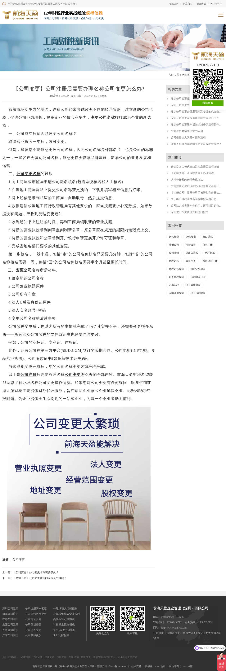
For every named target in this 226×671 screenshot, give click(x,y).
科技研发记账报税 (64, 624)
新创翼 (148, 666)
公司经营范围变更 (36, 613)
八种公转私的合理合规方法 (187, 179)
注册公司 (174, 244)
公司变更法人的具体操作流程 (188, 137)
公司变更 (73, 374)
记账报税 (174, 236)
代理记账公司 (176, 268)
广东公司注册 (10, 635)
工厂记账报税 (61, 635)
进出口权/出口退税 (64, 630)
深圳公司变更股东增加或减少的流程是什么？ (197, 124)
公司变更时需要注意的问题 (187, 131)
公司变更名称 (28, 174)
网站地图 (174, 666)
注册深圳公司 (198, 293)
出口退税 (208, 236)
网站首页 (187, 74)
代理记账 (210, 252)
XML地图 (160, 666)
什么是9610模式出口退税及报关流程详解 (195, 166)
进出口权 (174, 284)
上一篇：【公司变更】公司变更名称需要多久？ (30, 572)
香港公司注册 (210, 260)
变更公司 (24, 270)
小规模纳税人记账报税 (66, 613)
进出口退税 (192, 252)
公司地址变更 (33, 619)
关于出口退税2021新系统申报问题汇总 (193, 199)
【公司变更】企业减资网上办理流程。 (193, 173)
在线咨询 (173, 3)
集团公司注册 (10, 624)
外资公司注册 (10, 630)
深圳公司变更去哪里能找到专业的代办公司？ (197, 111)
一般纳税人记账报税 (65, 608)
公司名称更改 (33, 635)
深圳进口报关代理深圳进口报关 (189, 212)
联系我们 (187, 3)
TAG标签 (187, 666)
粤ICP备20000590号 (119, 666)
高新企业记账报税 (64, 619)
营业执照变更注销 (127, 657)
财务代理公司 (176, 276)
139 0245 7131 (207, 65)
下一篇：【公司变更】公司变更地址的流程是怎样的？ (34, 578)
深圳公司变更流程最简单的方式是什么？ (195, 118)
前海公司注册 (10, 613)
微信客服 (207, 103)
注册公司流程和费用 (104, 657)
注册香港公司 (193, 284)
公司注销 (174, 252)
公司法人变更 (33, 630)
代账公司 (62, 657)
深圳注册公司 (176, 293)
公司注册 (28, 374)
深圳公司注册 (198, 276)
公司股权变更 (33, 624)
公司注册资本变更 (36, 608)
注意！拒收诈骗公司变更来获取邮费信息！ (196, 144)
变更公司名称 (103, 117)
